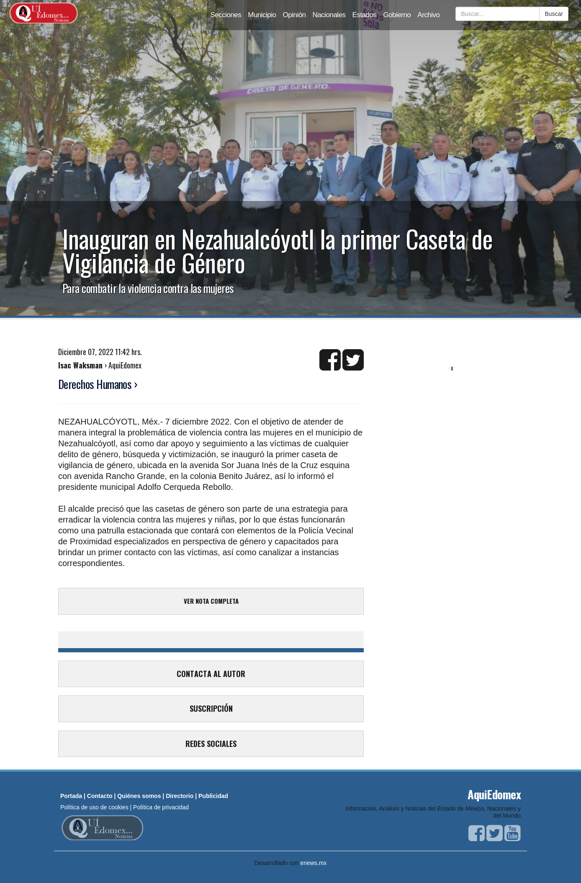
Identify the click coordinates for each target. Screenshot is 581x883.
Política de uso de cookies (94, 807)
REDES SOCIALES (211, 743)
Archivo (428, 15)
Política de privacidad (161, 807)
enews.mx (313, 863)
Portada (71, 796)
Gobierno (397, 15)
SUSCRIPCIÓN (211, 708)
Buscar (554, 13)
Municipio (262, 15)
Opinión (294, 15)
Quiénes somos (139, 796)
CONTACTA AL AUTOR (211, 673)
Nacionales (329, 15)
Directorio (179, 796)
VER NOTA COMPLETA (211, 600)
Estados (364, 15)
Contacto (100, 796)
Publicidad (213, 796)
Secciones (225, 15)
